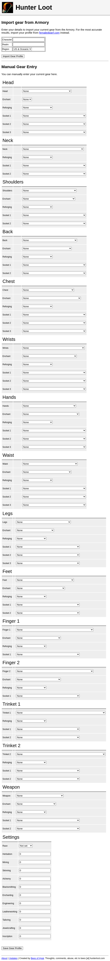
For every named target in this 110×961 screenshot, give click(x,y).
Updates (13, 958)
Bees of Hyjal (37, 958)
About (4, 958)
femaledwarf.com (49, 32)
